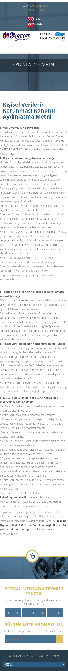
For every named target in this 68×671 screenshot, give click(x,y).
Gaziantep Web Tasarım (47, 656)
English (37, 18)
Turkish (37, 24)
